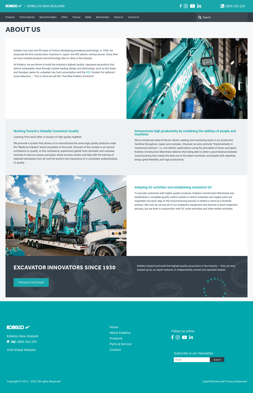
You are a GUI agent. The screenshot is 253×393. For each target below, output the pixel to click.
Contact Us (133, 17)
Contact (115, 350)
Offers (64, 17)
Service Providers (47, 17)
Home (114, 327)
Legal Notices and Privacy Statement (224, 381)
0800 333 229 (235, 6)
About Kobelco (120, 333)
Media (88, 17)
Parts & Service (27, 17)
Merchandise (102, 17)
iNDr (88, 72)
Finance (76, 17)
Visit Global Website (21, 350)
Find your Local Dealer (31, 282)
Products (10, 17)
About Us (118, 17)
